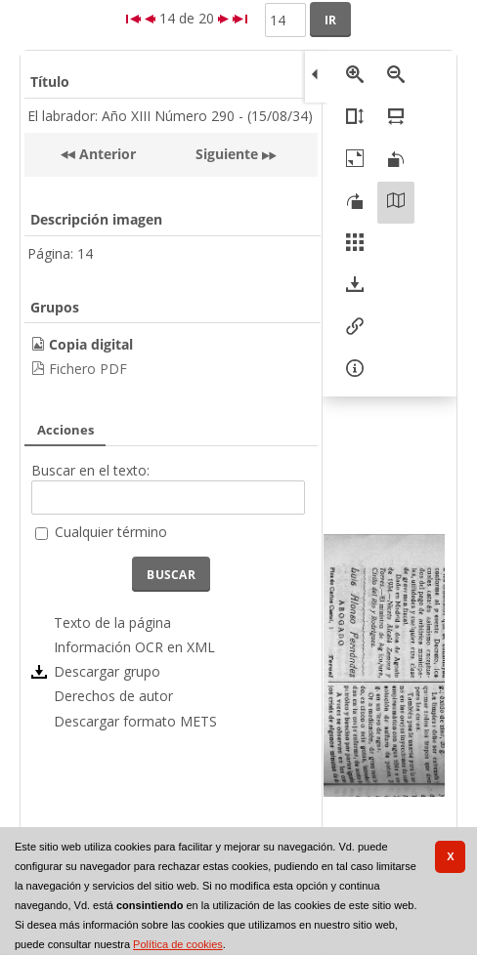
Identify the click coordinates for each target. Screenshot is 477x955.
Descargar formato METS (135, 721)
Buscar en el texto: (90, 470)
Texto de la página (112, 622)
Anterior (105, 154)
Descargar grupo (107, 671)
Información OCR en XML (134, 647)
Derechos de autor (113, 695)
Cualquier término (111, 531)
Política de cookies (178, 944)
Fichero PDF (88, 368)
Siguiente (227, 154)
